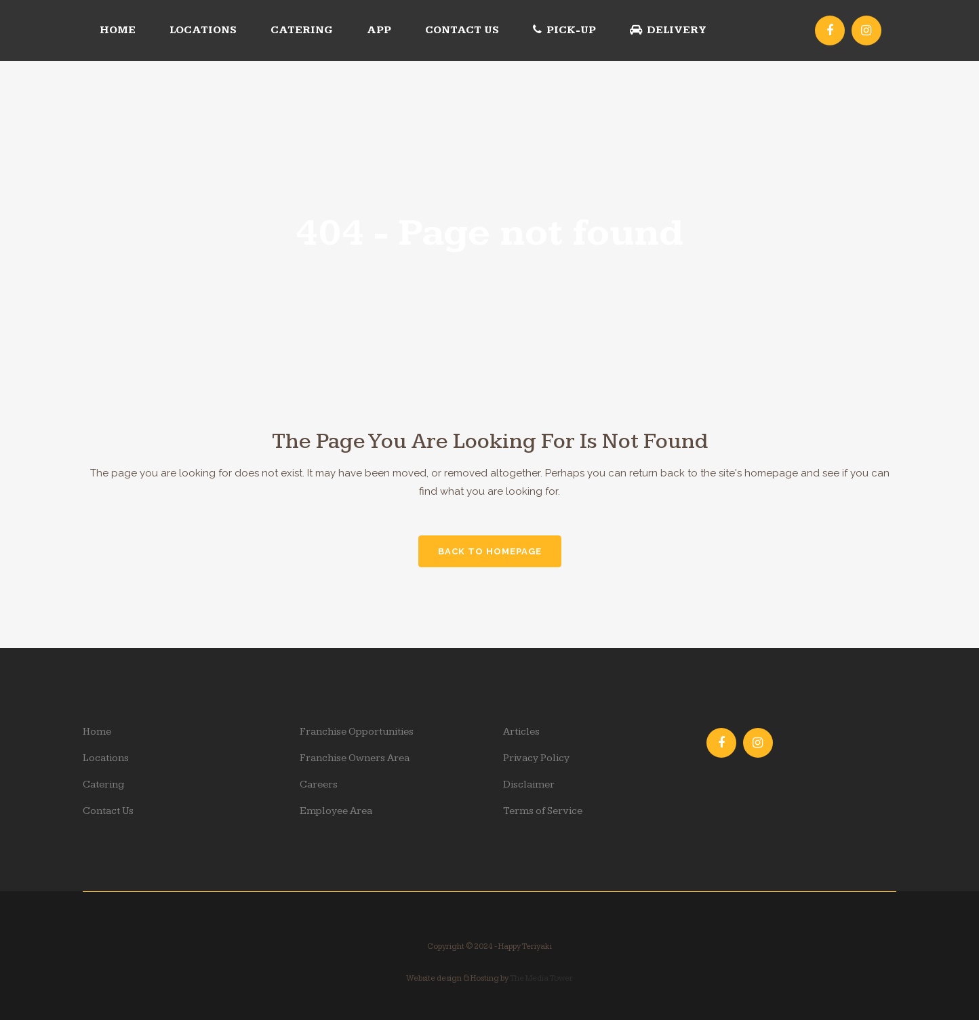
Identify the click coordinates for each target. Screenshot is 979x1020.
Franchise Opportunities (357, 731)
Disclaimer (529, 784)
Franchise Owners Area (354, 758)
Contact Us (108, 811)
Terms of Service (542, 811)
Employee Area (336, 811)
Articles (521, 731)
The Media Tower (541, 978)
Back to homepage (490, 551)
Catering (103, 784)
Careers (319, 784)
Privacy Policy (536, 758)
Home (97, 731)
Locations (106, 758)
